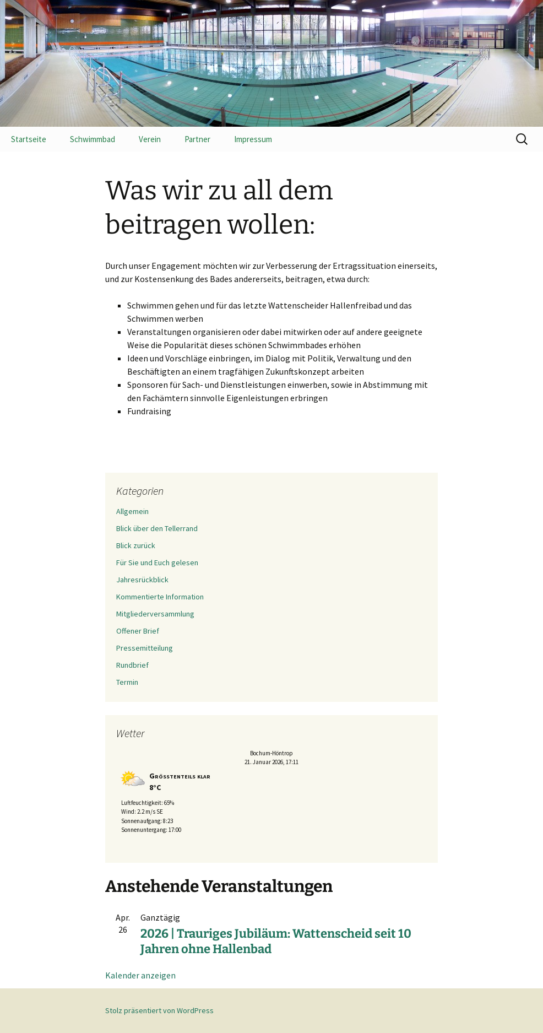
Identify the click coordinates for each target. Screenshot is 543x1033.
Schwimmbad (92, 139)
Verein (150, 139)
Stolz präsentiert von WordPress (159, 1010)
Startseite (28, 139)
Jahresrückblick (142, 580)
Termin (127, 682)
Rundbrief (132, 665)
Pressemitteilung (144, 648)
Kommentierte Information (160, 597)
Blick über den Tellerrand (157, 528)
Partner (197, 139)
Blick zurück (135, 545)
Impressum (253, 139)
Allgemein (132, 511)
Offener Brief (137, 631)
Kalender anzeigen (140, 975)
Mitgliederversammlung (155, 614)
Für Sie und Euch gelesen (157, 562)
